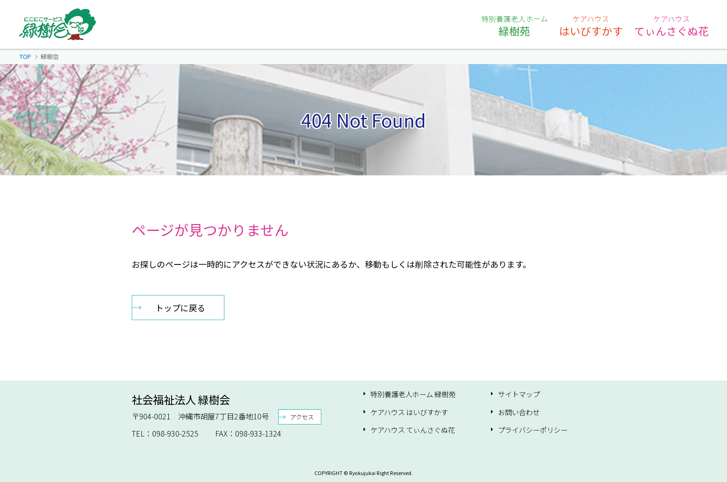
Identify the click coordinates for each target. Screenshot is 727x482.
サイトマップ (519, 394)
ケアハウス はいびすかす (409, 412)
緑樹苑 (514, 25)
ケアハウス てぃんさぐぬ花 (412, 429)
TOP (25, 56)
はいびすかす (591, 25)
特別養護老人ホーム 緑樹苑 (412, 394)
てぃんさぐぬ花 (671, 25)
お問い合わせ (519, 412)
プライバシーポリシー (533, 429)
